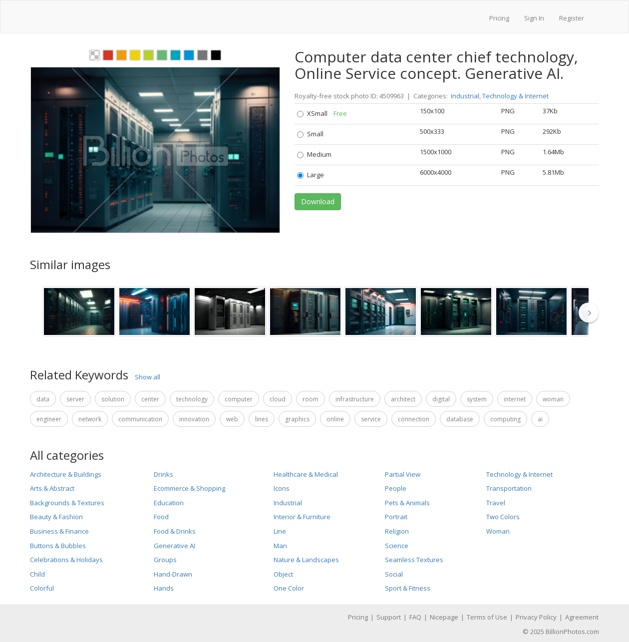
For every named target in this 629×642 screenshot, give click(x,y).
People (395, 488)
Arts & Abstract (52, 488)
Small (310, 133)
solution (112, 399)
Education (169, 502)
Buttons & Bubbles (58, 545)
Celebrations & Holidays (66, 559)
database (459, 419)
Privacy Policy (536, 617)
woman (553, 399)
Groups (165, 559)
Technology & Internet (515, 95)
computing (505, 419)
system (477, 399)
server (75, 399)
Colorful (42, 588)
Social (394, 574)
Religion (397, 531)
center (150, 399)
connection (413, 419)
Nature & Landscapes (306, 559)
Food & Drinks (175, 531)
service (371, 419)
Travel (495, 502)
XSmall (322, 113)
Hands (164, 588)
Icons (282, 488)
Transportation (509, 488)
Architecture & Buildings (65, 474)
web (232, 419)
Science (396, 545)
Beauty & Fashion (56, 516)
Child (37, 574)
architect (403, 399)
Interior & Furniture (302, 516)
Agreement (582, 617)
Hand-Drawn (173, 574)
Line (280, 531)
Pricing (499, 17)
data (42, 399)
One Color (289, 588)
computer (239, 399)
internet (515, 399)
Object (283, 574)
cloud (278, 399)
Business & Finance (59, 531)
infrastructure (354, 399)
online (335, 419)
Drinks (163, 474)
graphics (297, 419)
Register (571, 17)
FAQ (415, 617)
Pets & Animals (407, 502)
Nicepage (444, 617)
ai (540, 419)
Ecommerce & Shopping (189, 488)
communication (140, 419)
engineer (48, 419)
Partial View (402, 474)
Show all (147, 376)
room (310, 399)
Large (310, 174)
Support (388, 617)
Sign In (534, 17)
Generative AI (174, 545)
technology (192, 399)
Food (161, 516)
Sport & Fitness (407, 588)
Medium (314, 154)
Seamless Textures (414, 559)
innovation (194, 419)
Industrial (465, 95)
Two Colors (503, 516)
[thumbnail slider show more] (591, 312)
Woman (498, 531)
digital (441, 399)
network (89, 419)
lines (261, 419)
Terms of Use (487, 617)
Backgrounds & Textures (67, 502)
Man (280, 545)
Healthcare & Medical (306, 474)
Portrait (396, 516)
